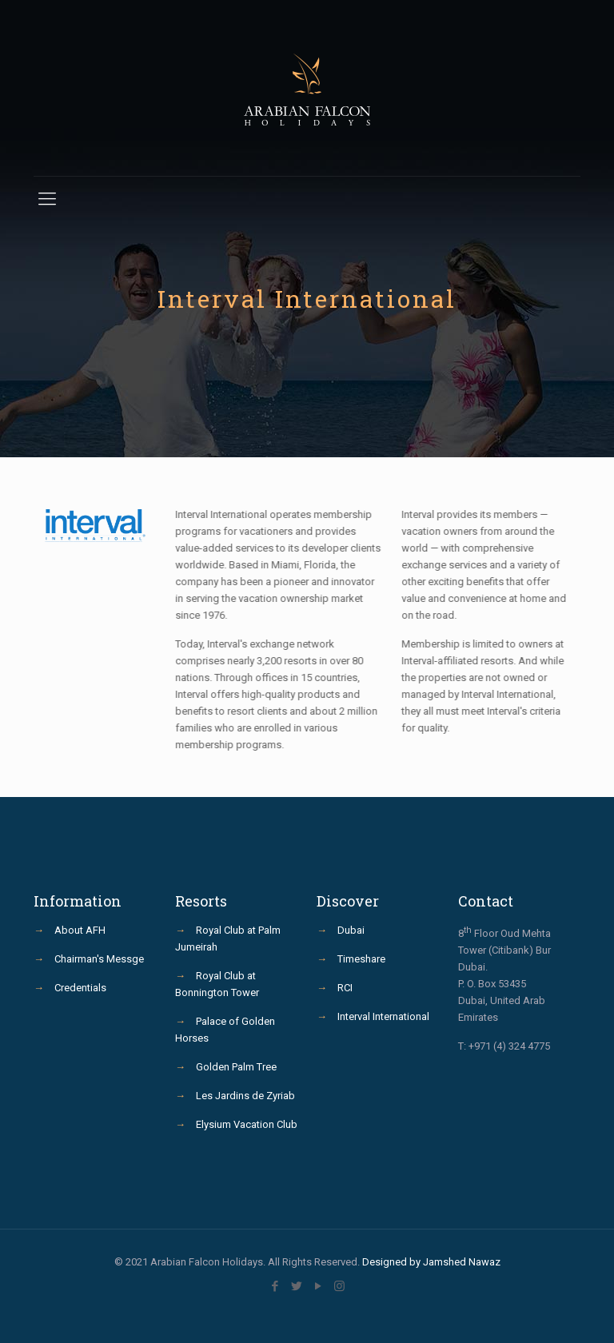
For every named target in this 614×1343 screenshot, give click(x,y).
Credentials (80, 988)
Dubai (351, 930)
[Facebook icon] (274, 1286)
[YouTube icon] (317, 1286)
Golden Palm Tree (236, 1067)
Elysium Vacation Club (246, 1124)
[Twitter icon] (296, 1286)
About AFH (80, 930)
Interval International (383, 1016)
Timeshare (361, 959)
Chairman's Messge (99, 959)
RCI (345, 988)
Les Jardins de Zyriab (245, 1096)
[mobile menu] (47, 199)
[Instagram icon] (339, 1286)
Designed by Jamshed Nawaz (431, 1262)
